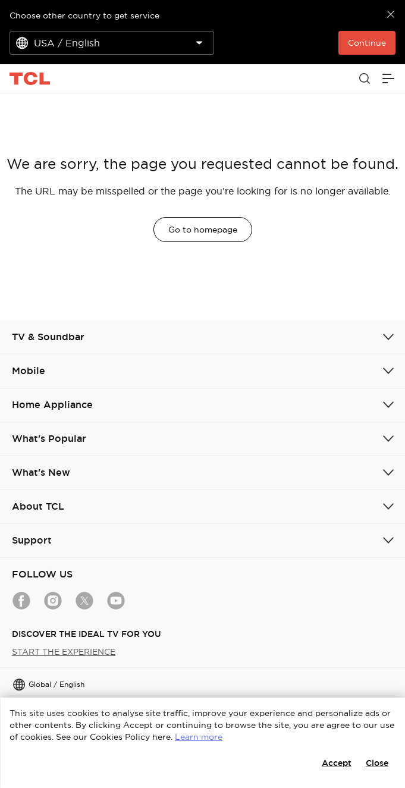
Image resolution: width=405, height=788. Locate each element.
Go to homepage (202, 229)
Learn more (198, 737)
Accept (336, 763)
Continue (367, 42)
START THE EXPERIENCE (63, 651)
